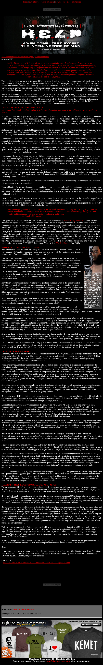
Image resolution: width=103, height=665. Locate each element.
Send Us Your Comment (23, 609)
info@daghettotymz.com (58, 661)
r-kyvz (43, 2)
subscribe (67, 2)
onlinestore (76, 2)
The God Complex (63, 243)
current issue (34, 2)
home (25, 2)
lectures (58, 2)
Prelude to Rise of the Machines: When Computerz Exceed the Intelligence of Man (36, 562)
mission (50, 2)
